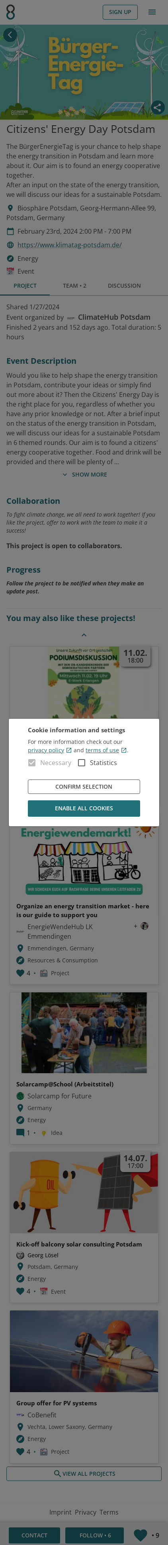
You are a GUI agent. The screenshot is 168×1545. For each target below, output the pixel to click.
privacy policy (50, 750)
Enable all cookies (84, 808)
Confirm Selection (84, 787)
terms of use (106, 750)
